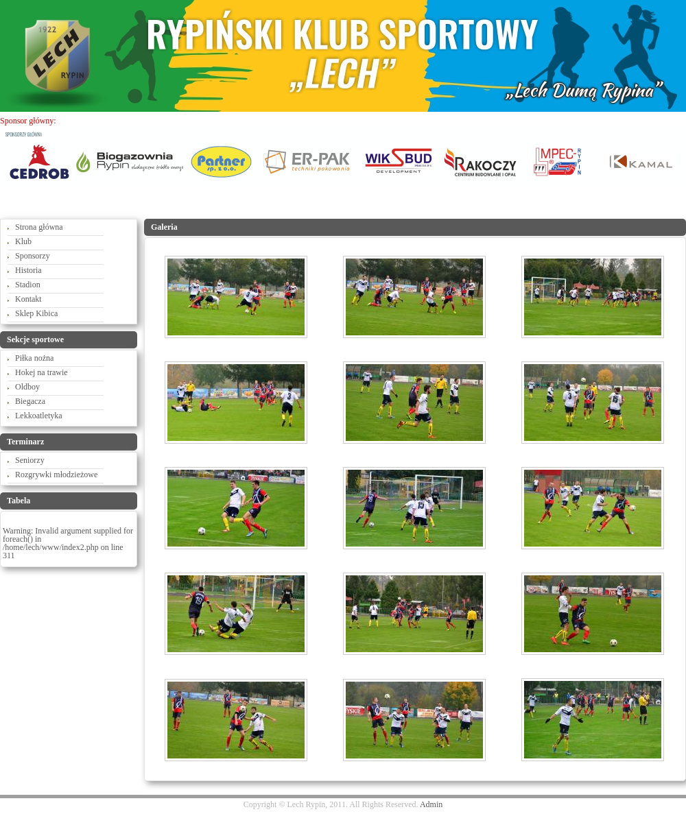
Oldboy (27, 387)
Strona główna (39, 227)
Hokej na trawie (41, 372)
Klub (23, 241)
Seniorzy (30, 460)
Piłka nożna (34, 358)
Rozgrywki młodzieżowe (56, 474)
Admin (431, 804)
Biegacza (30, 401)
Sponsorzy (32, 256)
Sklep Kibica (36, 313)
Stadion (27, 284)
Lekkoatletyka (38, 415)
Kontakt (28, 299)
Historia (28, 270)
